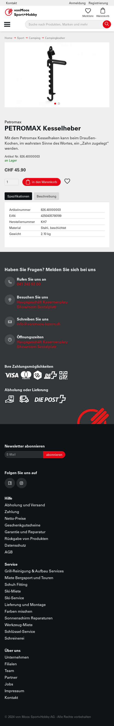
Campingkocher (55, 38)
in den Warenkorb (44, 182)
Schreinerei (14, 638)
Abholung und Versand (25, 504)
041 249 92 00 (29, 284)
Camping (34, 38)
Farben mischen (18, 611)
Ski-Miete (13, 591)
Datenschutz (15, 545)
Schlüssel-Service (20, 631)
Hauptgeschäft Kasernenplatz (42, 301)
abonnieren (54, 455)
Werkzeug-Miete (19, 624)
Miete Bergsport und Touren (29, 577)
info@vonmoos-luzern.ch (38, 323)
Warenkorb (102, 13)
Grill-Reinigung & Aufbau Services (34, 570)
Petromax (13, 121)
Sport (20, 38)
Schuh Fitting (16, 584)
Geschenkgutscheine (22, 525)
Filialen (11, 663)
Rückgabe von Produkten (26, 538)
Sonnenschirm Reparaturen (29, 617)
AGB (9, 551)
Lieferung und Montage (25, 604)
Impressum (14, 690)
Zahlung (12, 511)
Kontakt (11, 3)
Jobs (9, 684)
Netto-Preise (15, 518)
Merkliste (87, 13)
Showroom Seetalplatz (36, 306)
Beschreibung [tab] (46, 196)
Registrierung (98, 3)
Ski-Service (14, 597)
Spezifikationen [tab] (18, 196)
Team (9, 670)
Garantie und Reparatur (25, 531)
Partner (11, 677)
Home (8, 38)
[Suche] (68, 24)
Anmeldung (77, 3)
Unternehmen (17, 657)
